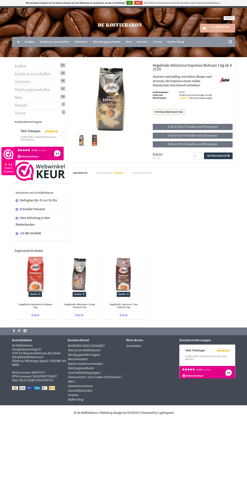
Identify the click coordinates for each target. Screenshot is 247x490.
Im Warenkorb (218, 155)
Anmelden (133, 415)
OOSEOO (133, 482)
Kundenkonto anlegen (211, 18)
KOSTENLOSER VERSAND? (86, 415)
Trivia (157, 41)
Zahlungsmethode (81, 438)
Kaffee (29, 41)
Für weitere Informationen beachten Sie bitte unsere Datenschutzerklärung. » (182, 3)
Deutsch (229, 18)
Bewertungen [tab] (110, 173)
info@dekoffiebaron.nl (27, 427)
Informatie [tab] (80, 173)
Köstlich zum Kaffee (54, 41)
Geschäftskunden (80, 460)
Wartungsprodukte (107, 41)
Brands (142, 41)
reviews (73, 465)
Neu (129, 41)
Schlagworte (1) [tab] (141, 173)
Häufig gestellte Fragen (84, 424)
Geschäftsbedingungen (84, 442)
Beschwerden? (78, 429)
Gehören (81, 41)
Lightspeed (166, 482)
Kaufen (35, 364)
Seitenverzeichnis (80, 456)
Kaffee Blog (175, 41)
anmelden (193, 18)
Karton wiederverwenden (85, 433)
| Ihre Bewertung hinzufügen (200, 98)
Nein (138, 3)
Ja (129, 3)
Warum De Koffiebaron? (84, 420)
